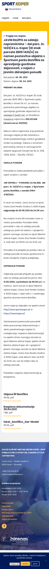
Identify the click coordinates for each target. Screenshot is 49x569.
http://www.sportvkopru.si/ (17, 309)
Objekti (5, 18)
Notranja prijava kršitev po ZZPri (16, 513)
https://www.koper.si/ (14, 313)
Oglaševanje (7, 516)
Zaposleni (6, 506)
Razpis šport (7, 509)
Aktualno (26, 18)
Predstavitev (8, 503)
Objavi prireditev (9, 519)
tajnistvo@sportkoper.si (12, 474)
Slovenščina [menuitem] (15, 9)
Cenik (15, 18)
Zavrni (35, 564)
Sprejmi (25, 564)
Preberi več (14, 564)
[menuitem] (13, 9)
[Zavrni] (46, 561)
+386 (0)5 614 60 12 (10, 471)
